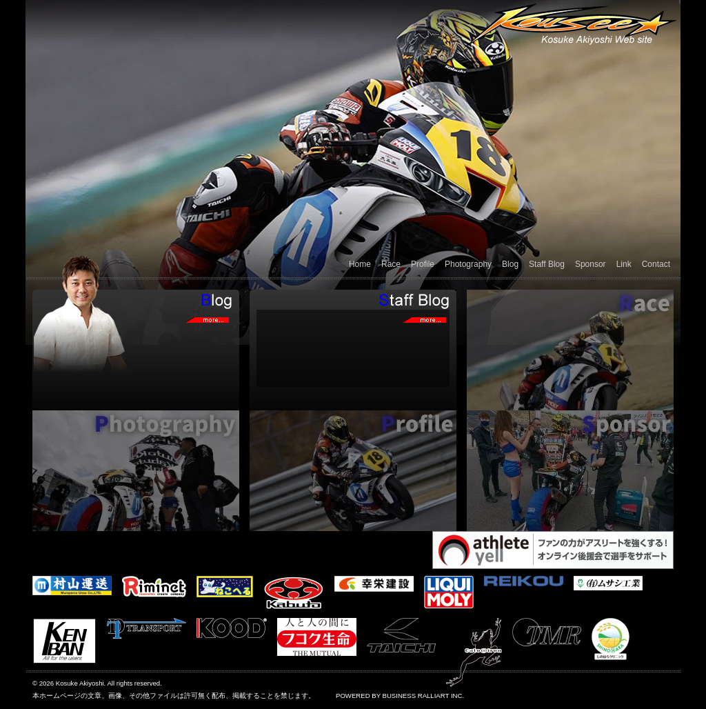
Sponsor (590, 264)
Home (360, 264)
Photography (468, 264)
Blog (510, 264)
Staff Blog (547, 264)
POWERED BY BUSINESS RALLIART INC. (400, 695)
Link (624, 264)
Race (391, 264)
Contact (656, 264)
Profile (422, 264)
